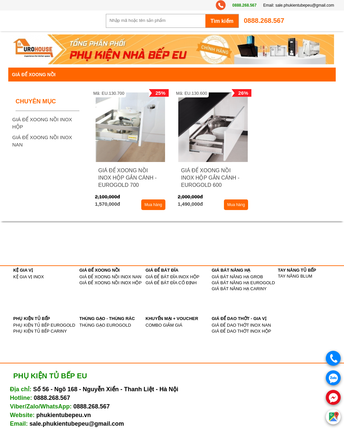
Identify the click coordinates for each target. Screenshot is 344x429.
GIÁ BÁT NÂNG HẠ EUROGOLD (243, 282)
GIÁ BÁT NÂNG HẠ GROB (237, 276)
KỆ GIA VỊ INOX (28, 276)
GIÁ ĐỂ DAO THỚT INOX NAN (241, 325)
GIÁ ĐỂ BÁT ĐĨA (162, 270)
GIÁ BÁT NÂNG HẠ (231, 270)
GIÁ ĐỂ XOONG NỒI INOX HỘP (110, 282)
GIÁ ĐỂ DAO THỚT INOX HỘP (241, 331)
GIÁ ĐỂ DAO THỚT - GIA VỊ (239, 318)
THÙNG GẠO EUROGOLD (105, 325)
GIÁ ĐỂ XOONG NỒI (99, 270)
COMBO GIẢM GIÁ (164, 325)
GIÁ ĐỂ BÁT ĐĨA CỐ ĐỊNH (171, 282)
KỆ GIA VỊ (23, 270)
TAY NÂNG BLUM (295, 276)
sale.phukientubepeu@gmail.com (304, 5)
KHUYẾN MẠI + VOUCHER (172, 318)
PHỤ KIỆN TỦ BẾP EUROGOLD (44, 325)
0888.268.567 (244, 5)
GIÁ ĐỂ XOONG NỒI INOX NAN (110, 276)
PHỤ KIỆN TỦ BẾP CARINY (40, 331)
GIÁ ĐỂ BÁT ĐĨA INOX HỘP (172, 276)
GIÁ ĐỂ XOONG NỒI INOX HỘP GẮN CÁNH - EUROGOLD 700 (127, 178)
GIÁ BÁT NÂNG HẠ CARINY (239, 288)
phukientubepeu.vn (63, 415)
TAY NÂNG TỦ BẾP (297, 270)
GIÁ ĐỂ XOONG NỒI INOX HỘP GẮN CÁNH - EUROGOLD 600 (210, 178)
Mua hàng (153, 204)
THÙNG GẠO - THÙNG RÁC (107, 318)
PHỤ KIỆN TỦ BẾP (31, 318)
